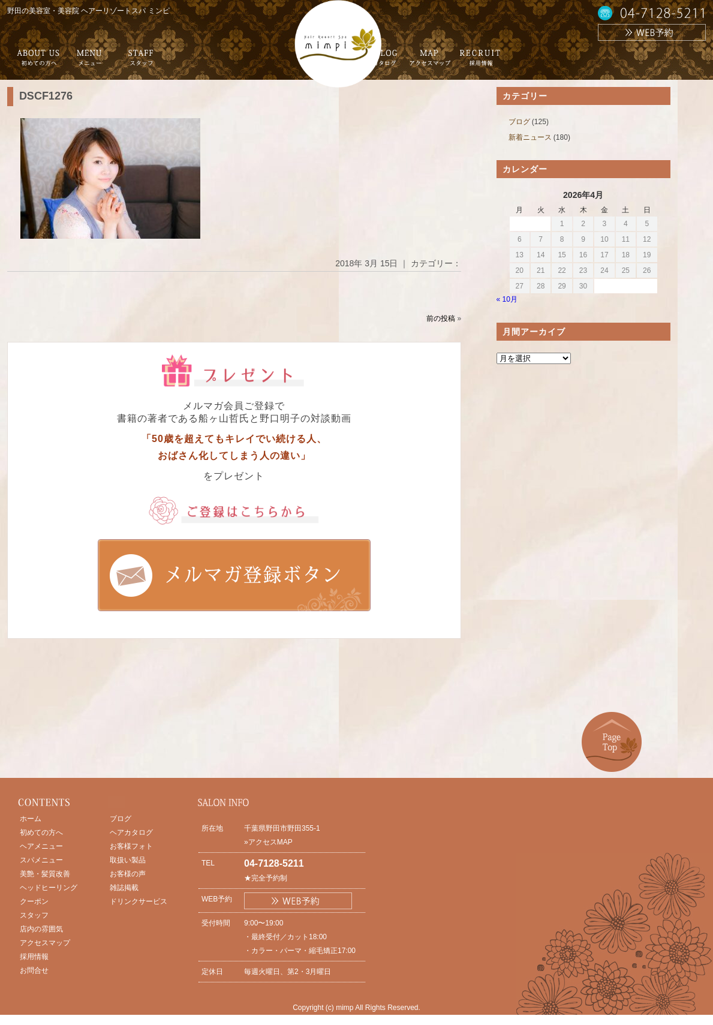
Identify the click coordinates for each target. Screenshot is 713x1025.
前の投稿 (440, 318)
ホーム (30, 818)
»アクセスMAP (268, 842)
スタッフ (34, 915)
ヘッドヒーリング (48, 887)
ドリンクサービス (138, 901)
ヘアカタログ (131, 832)
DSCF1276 (46, 96)
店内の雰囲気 (41, 929)
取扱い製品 (128, 860)
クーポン (34, 901)
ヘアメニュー (41, 846)
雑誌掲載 (124, 887)
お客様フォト (131, 846)
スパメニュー (41, 860)
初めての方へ (41, 832)
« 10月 (507, 299)
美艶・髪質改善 (45, 874)
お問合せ (34, 970)
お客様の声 (128, 874)
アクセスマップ (45, 943)
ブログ (519, 122)
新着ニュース (530, 137)
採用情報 (34, 956)
